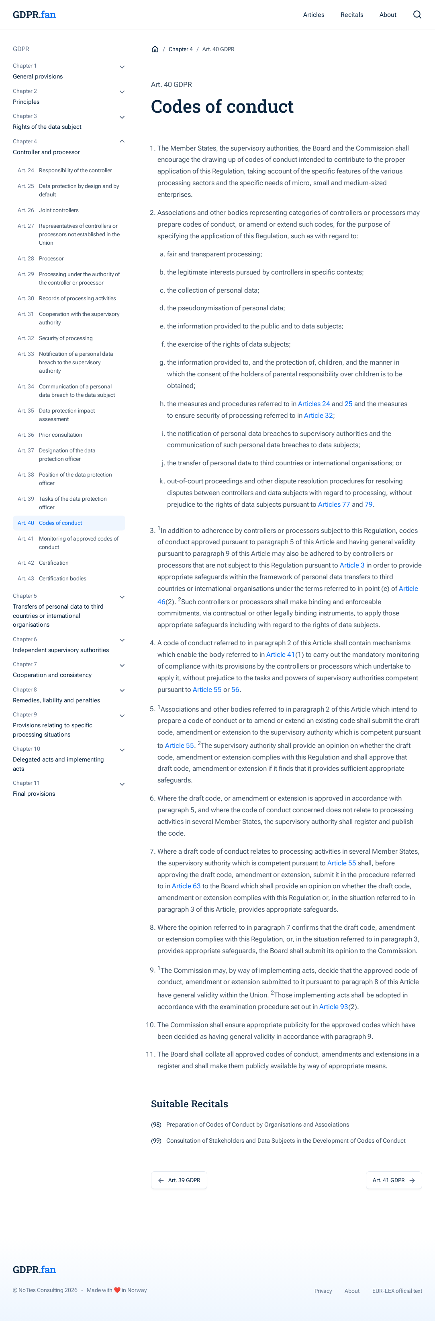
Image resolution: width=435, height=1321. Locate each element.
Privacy (323, 1291)
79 (369, 504)
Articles (314, 15)
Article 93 (333, 1007)
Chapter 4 (181, 49)
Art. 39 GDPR (179, 1180)
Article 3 (352, 565)
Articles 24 (314, 404)
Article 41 (280, 654)
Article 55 (207, 689)
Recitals (352, 15)
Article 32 (318, 415)
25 (349, 404)
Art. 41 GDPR (394, 1180)
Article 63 (186, 886)
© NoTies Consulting (45, 1290)
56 (235, 689)
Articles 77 (334, 504)
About (388, 15)
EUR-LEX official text (397, 1291)
